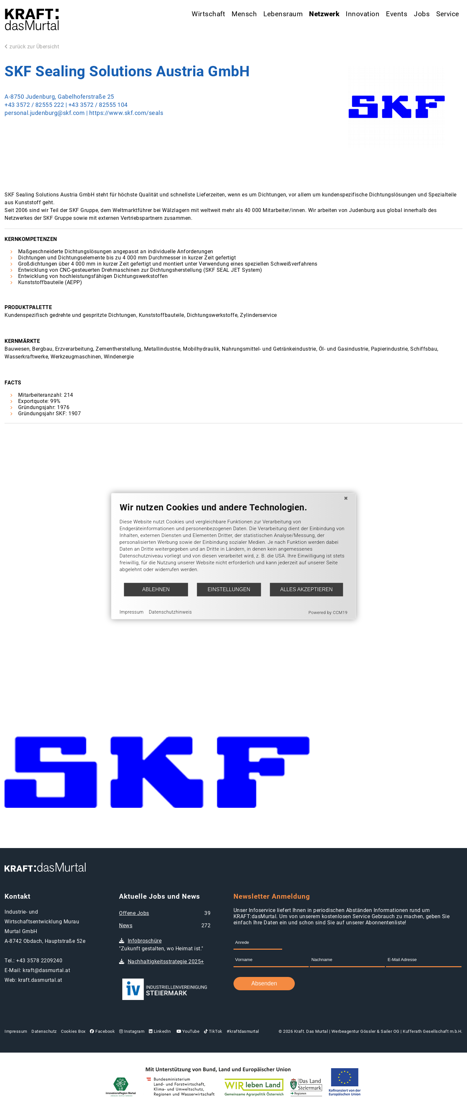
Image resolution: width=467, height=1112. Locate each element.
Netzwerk (324, 14)
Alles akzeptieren (306, 589)
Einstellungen (229, 589)
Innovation (362, 14)
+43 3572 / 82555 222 (34, 105)
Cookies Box (73, 1031)
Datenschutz (44, 1031)
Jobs (422, 14)
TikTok (213, 1031)
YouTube (187, 1031)
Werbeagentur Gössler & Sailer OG (365, 1031)
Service (447, 14)
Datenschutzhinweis (170, 612)
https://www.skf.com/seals (126, 113)
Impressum (16, 1031)
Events (396, 14)
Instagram (132, 1031)
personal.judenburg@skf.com (45, 113)
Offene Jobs (134, 913)
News (125, 925)
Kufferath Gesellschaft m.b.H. (432, 1031)
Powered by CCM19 (327, 612)
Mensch (244, 14)
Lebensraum (283, 14)
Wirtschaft (208, 14)
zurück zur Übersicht (32, 47)
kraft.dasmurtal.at (40, 980)
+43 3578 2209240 (39, 960)
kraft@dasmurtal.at (46, 970)
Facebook (102, 1031)
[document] (234, 542)
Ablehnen (156, 589)
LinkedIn (160, 1031)
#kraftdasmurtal (243, 1031)
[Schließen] (346, 498)
